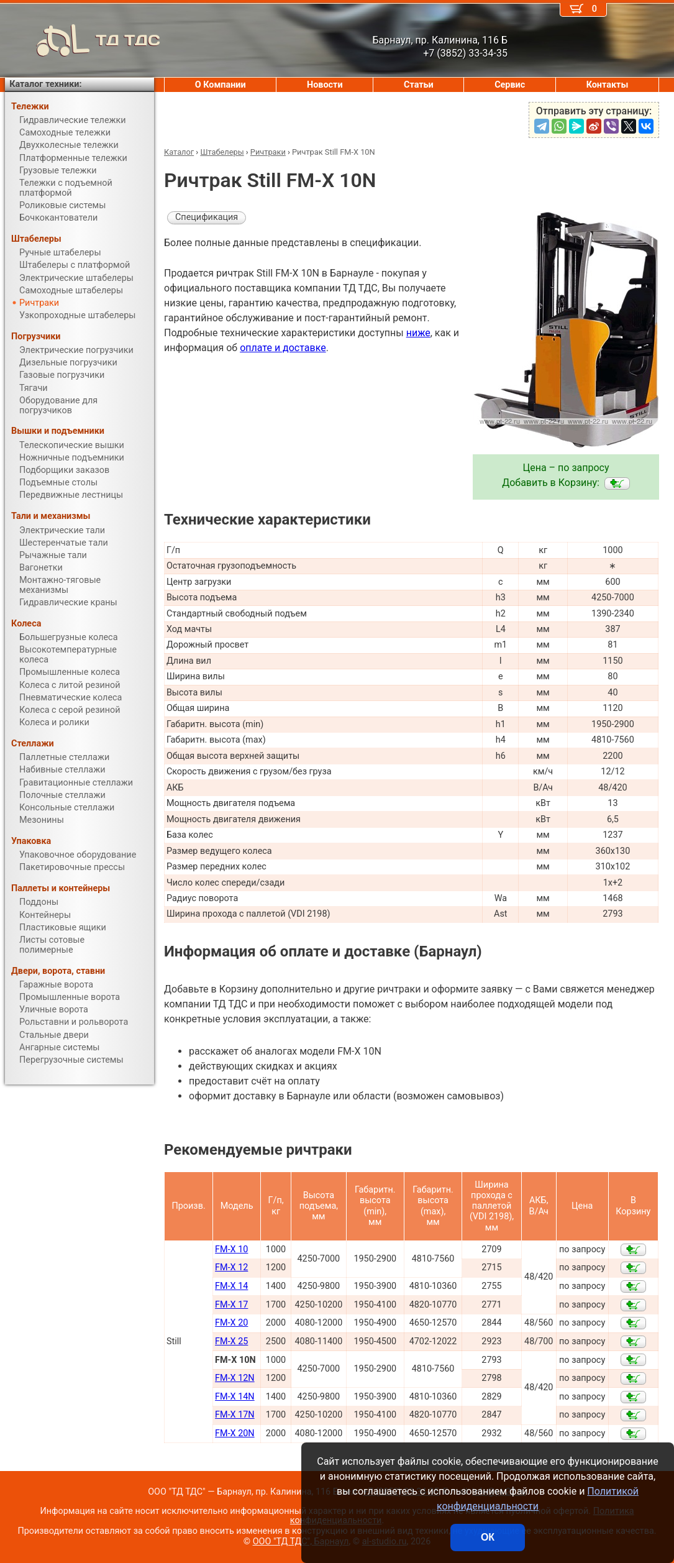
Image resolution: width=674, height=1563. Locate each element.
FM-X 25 (231, 1341)
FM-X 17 (231, 1304)
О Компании (220, 85)
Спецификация (206, 217)
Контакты (607, 85)
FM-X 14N (235, 1396)
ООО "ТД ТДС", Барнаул (301, 1541)
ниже (418, 333)
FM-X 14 (231, 1286)
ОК (487, 1537)
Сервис (509, 85)
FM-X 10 (231, 1249)
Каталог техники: (45, 84)
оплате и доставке (283, 348)
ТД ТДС (82, 40)
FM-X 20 (231, 1323)
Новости (325, 85)
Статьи (419, 85)
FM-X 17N (235, 1414)
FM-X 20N (235, 1433)
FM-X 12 (231, 1267)
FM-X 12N (235, 1378)
